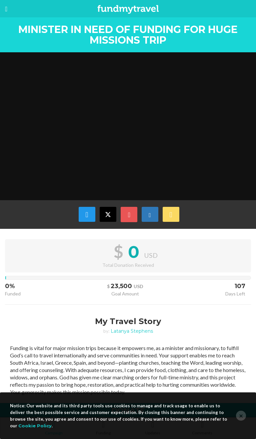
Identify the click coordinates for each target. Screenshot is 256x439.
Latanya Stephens (132, 331)
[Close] (241, 416)
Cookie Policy (35, 425)
